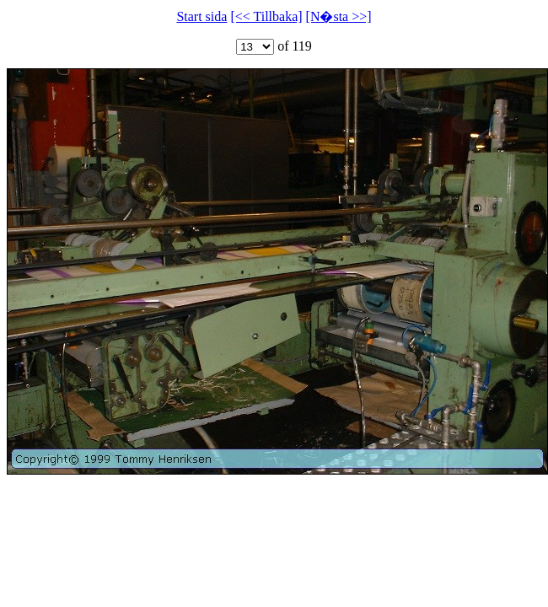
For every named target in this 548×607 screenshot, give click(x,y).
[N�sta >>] (339, 16)
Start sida (201, 16)
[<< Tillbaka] (266, 16)
